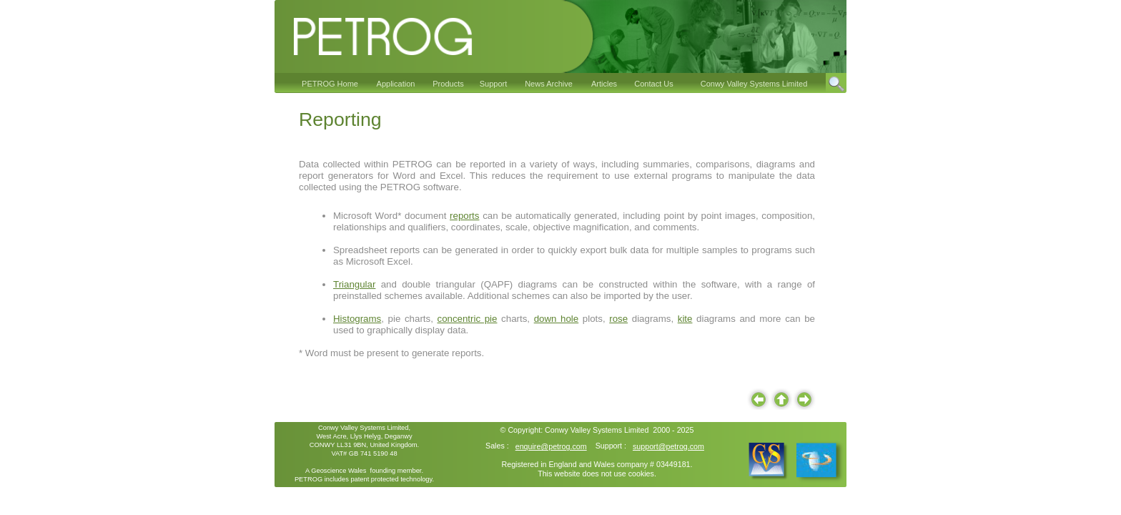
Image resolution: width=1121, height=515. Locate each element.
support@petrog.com (668, 446)
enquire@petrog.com (551, 446)
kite (685, 318)
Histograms (357, 318)
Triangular (354, 284)
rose (618, 318)
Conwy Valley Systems (583, 430)
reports (464, 215)
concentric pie (467, 318)
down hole (556, 318)
